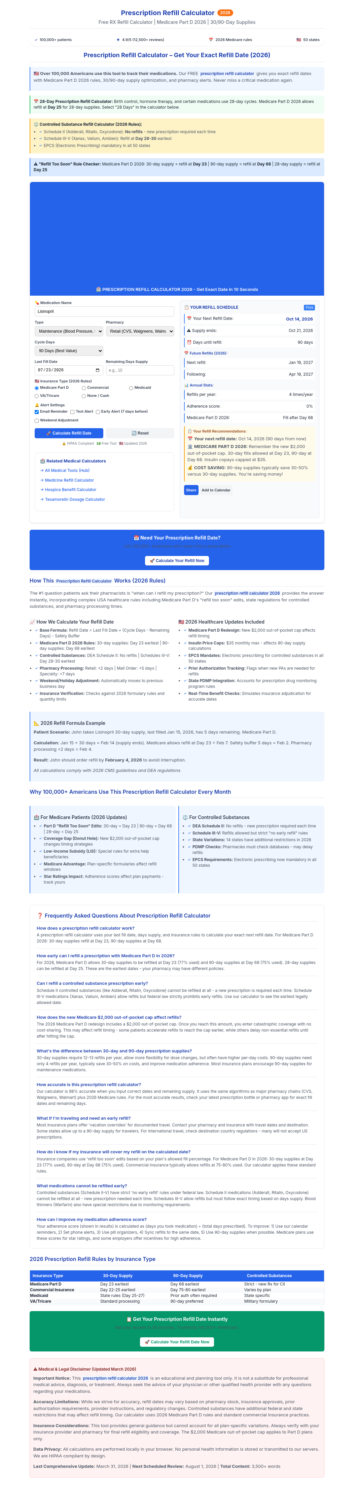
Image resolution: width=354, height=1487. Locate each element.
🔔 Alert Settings (50, 405)
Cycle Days (45, 342)
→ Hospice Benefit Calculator (68, 489)
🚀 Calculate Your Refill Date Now (177, 1342)
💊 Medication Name (53, 302)
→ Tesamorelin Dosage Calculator (72, 499)
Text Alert (84, 411)
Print (309, 307)
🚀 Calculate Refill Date (69, 433)
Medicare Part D (54, 387)
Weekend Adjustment (59, 420)
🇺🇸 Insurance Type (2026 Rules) (63, 381)
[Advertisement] (177, 236)
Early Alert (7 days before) (124, 411)
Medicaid (143, 387)
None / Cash (98, 395)
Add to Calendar (216, 490)
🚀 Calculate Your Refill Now (177, 560)
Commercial (98, 387)
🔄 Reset (140, 433)
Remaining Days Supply (127, 361)
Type (39, 322)
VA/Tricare (49, 395)
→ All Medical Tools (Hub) (65, 470)
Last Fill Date (46, 361)
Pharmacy (115, 322)
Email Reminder (54, 411)
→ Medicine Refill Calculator (67, 480)
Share (191, 490)
